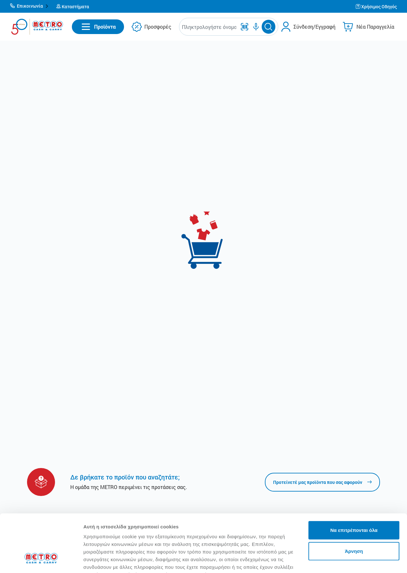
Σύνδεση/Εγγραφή (314, 26)
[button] (29, 6)
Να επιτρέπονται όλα (354, 480)
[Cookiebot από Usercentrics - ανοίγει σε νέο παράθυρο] (41, 560)
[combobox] (209, 27)
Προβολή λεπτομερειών (110, 560)
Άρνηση (354, 501)
